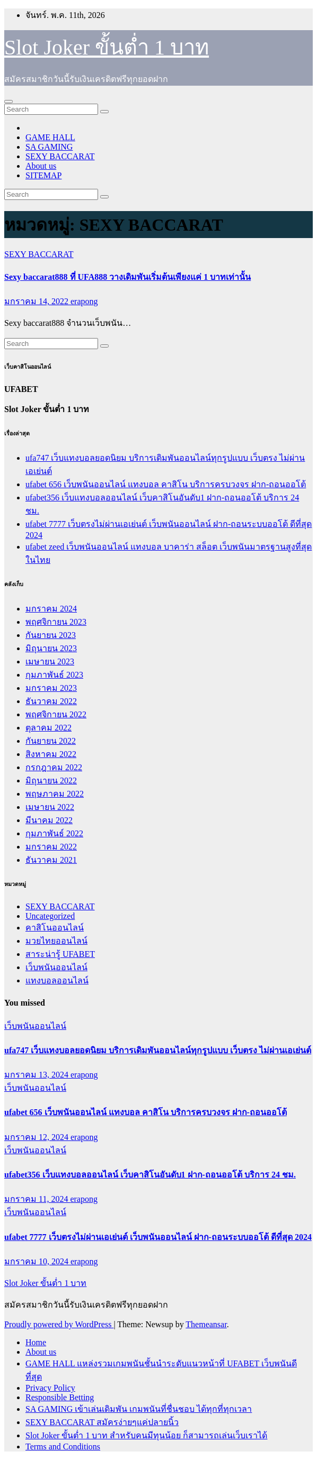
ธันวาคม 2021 (51, 859)
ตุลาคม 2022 (48, 727)
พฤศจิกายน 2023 (55, 621)
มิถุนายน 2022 (51, 780)
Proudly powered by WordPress (58, 1324)
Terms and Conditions (62, 1446)
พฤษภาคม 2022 (54, 793)
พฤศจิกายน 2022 (55, 714)
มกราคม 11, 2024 (37, 1198)
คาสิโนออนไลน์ (54, 927)
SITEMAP (43, 175)
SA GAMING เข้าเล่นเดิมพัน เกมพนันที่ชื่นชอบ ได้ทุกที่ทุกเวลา (138, 1408)
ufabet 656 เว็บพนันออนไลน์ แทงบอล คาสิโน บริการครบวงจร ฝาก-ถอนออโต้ (165, 484)
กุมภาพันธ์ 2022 (54, 833)
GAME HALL (50, 137)
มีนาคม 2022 (49, 820)
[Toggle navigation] (8, 101)
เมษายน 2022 (49, 806)
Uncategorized (50, 915)
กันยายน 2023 (50, 635)
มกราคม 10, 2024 (37, 1261)
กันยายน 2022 (50, 740)
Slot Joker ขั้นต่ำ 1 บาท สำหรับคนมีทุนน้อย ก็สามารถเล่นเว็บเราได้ (146, 1435)
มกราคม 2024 (51, 608)
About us (40, 165)
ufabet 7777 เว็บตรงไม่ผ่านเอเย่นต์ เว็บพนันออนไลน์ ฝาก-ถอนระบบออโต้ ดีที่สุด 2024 (158, 1237)
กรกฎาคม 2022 (53, 767)
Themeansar (206, 1324)
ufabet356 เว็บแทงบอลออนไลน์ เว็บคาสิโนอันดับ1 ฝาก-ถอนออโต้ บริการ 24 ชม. (150, 1174)
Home (35, 1342)
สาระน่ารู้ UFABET (60, 954)
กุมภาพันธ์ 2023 (54, 674)
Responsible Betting (59, 1397)
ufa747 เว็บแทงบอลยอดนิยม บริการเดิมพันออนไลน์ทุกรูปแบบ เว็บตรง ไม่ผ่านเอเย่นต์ (157, 1050)
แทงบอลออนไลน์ (57, 980)
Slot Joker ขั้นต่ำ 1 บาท (106, 47)
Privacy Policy (50, 1387)
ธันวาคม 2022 (51, 701)
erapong (84, 301)
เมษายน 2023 (49, 661)
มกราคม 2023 (51, 687)
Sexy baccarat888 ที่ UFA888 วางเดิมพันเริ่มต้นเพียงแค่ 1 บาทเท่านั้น (127, 276)
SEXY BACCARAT (60, 156)
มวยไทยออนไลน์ (56, 940)
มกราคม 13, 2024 (37, 1074)
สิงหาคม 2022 (50, 754)
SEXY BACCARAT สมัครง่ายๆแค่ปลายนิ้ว (102, 1422)
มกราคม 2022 (51, 846)
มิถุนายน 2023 (51, 648)
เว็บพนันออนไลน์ (56, 967)
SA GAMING (49, 146)
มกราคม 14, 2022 (37, 301)
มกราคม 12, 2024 (37, 1137)
